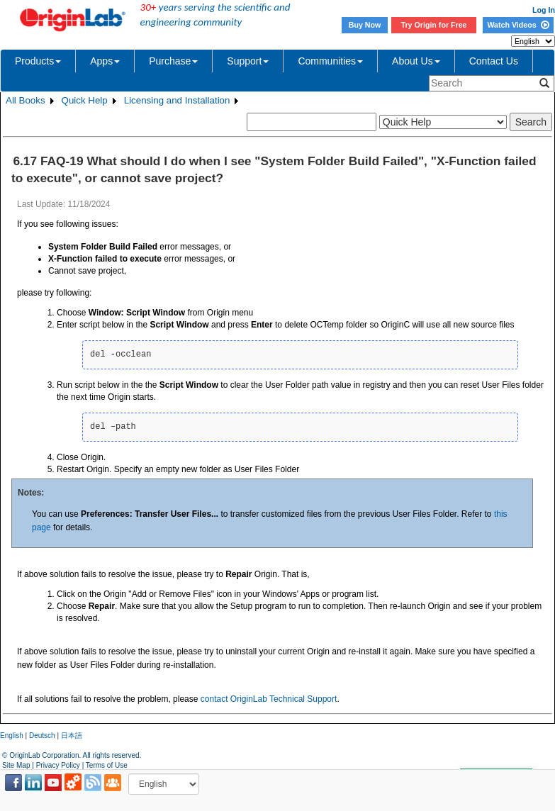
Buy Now (365, 25)
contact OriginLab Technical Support (269, 699)
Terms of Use (107, 765)
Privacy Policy (58, 765)
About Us (416, 61)
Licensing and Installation (177, 100)
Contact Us (493, 61)
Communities (330, 61)
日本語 (71, 735)
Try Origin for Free (434, 25)
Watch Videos (518, 25)
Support (248, 61)
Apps (105, 61)
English (11, 735)
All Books (25, 100)
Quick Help (85, 100)
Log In (543, 10)
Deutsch (42, 735)
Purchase (173, 61)
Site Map (16, 765)
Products (38, 61)
